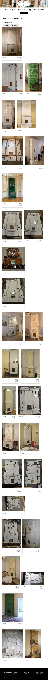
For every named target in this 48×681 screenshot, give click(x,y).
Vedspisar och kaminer (22, 9)
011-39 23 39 (39, 673)
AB (16, 671)
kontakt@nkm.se (39, 672)
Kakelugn (4, 57)
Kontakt (42, 9)
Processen (36, 9)
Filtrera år (7, 25)
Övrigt (30, 9)
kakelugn (4, 93)
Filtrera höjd (14, 25)
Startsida (6, 9)
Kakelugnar (12, 9)
